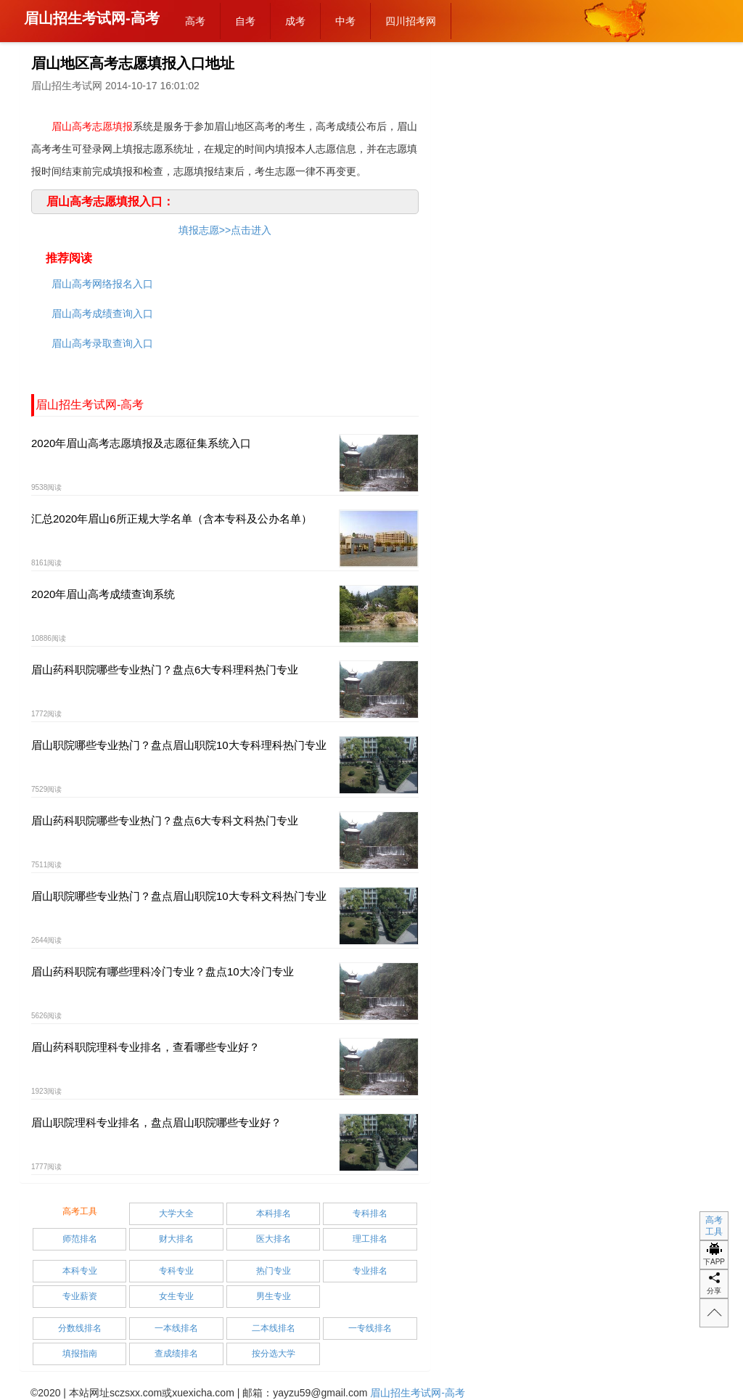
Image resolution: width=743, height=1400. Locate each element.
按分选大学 (273, 1353)
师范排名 (79, 1239)
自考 (245, 21)
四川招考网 (410, 21)
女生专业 (176, 1296)
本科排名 (273, 1213)
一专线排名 (370, 1328)
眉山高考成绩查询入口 (102, 313)
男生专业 (273, 1296)
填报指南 (79, 1353)
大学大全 (176, 1213)
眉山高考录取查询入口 (102, 343)
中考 (345, 21)
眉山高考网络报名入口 (102, 284)
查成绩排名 (176, 1353)
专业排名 (370, 1271)
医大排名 (273, 1239)
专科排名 (370, 1213)
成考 (295, 21)
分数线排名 (80, 1328)
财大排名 (176, 1239)
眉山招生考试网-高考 (92, 18)
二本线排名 (273, 1328)
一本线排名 (176, 1328)
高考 (195, 21)
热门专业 (273, 1271)
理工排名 (370, 1239)
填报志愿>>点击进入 (224, 230)
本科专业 (79, 1271)
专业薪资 (79, 1296)
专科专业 (176, 1271)
